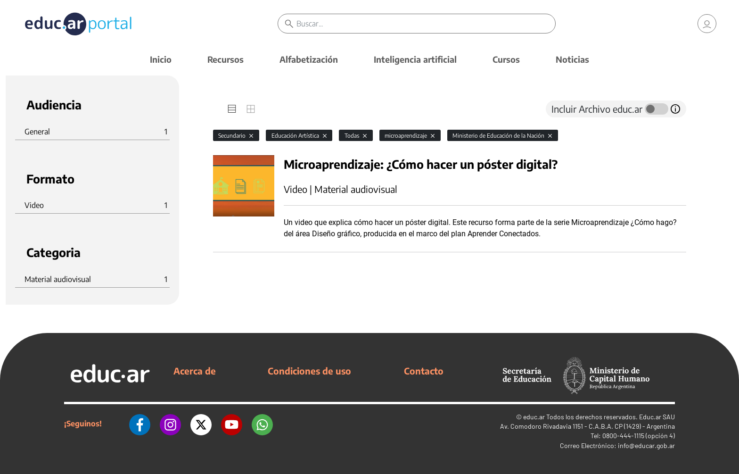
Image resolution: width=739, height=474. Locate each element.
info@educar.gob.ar (646, 445)
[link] (707, 23)
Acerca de (194, 370)
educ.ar (534, 417)
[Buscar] (425, 23)
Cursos (506, 59)
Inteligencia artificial (415, 59)
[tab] (231, 109)
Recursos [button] (225, 59)
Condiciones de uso (309, 370)
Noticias (572, 59)
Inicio (161, 59)
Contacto (423, 370)
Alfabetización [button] (308, 59)
